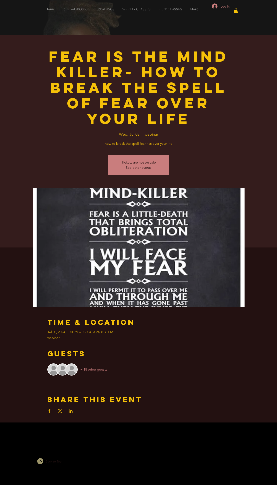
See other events (138, 167)
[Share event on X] (60, 411)
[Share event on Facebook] (49, 411)
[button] (236, 10)
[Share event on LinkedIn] (71, 411)
